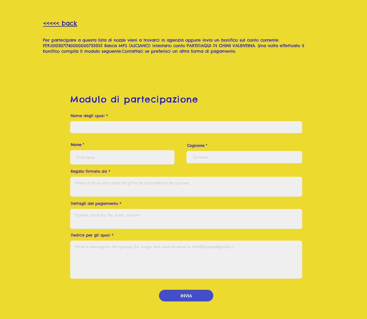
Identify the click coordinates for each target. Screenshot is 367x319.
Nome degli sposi (88, 116)
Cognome (196, 145)
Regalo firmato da (89, 171)
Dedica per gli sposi (90, 235)
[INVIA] (186, 295)
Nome (76, 145)
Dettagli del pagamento (94, 203)
